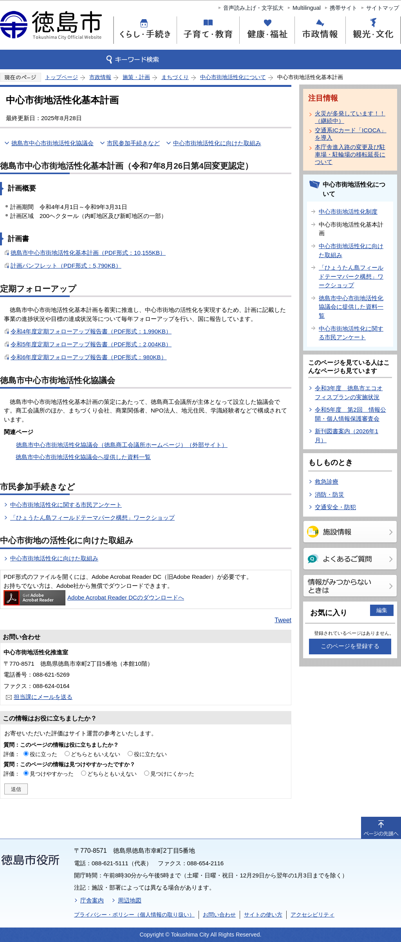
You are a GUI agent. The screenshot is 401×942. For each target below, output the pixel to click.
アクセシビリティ (312, 914)
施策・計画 (136, 77)
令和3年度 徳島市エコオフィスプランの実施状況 (349, 392)
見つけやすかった (52, 774)
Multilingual (307, 8)
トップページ (61, 77)
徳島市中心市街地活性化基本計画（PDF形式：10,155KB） (88, 252)
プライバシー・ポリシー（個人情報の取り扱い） (134, 914)
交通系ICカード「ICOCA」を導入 (351, 134)
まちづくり (175, 77)
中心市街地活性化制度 (348, 211)
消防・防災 (329, 494)
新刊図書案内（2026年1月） (346, 435)
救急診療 (326, 481)
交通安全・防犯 (335, 507)
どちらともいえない (95, 754)
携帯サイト (343, 8)
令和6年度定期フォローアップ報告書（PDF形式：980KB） (89, 357)
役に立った (43, 754)
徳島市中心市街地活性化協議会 (52, 143)
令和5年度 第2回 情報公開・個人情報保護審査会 (350, 414)
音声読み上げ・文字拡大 (253, 8)
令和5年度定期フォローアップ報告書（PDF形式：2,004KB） (91, 344)
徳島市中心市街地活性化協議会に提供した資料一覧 (351, 307)
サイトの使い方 (263, 914)
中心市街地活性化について (233, 77)
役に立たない (150, 754)
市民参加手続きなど (133, 143)
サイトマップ (382, 8)
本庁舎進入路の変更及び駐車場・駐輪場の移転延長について (350, 154)
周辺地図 (129, 900)
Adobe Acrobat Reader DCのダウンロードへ (94, 597)
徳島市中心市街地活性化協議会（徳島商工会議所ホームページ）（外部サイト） (122, 444)
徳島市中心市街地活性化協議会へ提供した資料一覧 (83, 457)
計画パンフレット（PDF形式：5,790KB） (66, 265)
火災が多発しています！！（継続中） (350, 117)
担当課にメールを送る (43, 696)
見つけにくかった (172, 774)
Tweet (283, 620)
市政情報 (100, 77)
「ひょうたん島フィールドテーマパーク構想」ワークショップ (92, 517)
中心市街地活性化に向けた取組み (217, 143)
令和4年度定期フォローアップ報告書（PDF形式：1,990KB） (91, 331)
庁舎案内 (92, 900)
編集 (381, 610)
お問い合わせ (219, 914)
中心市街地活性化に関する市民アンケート (66, 504)
